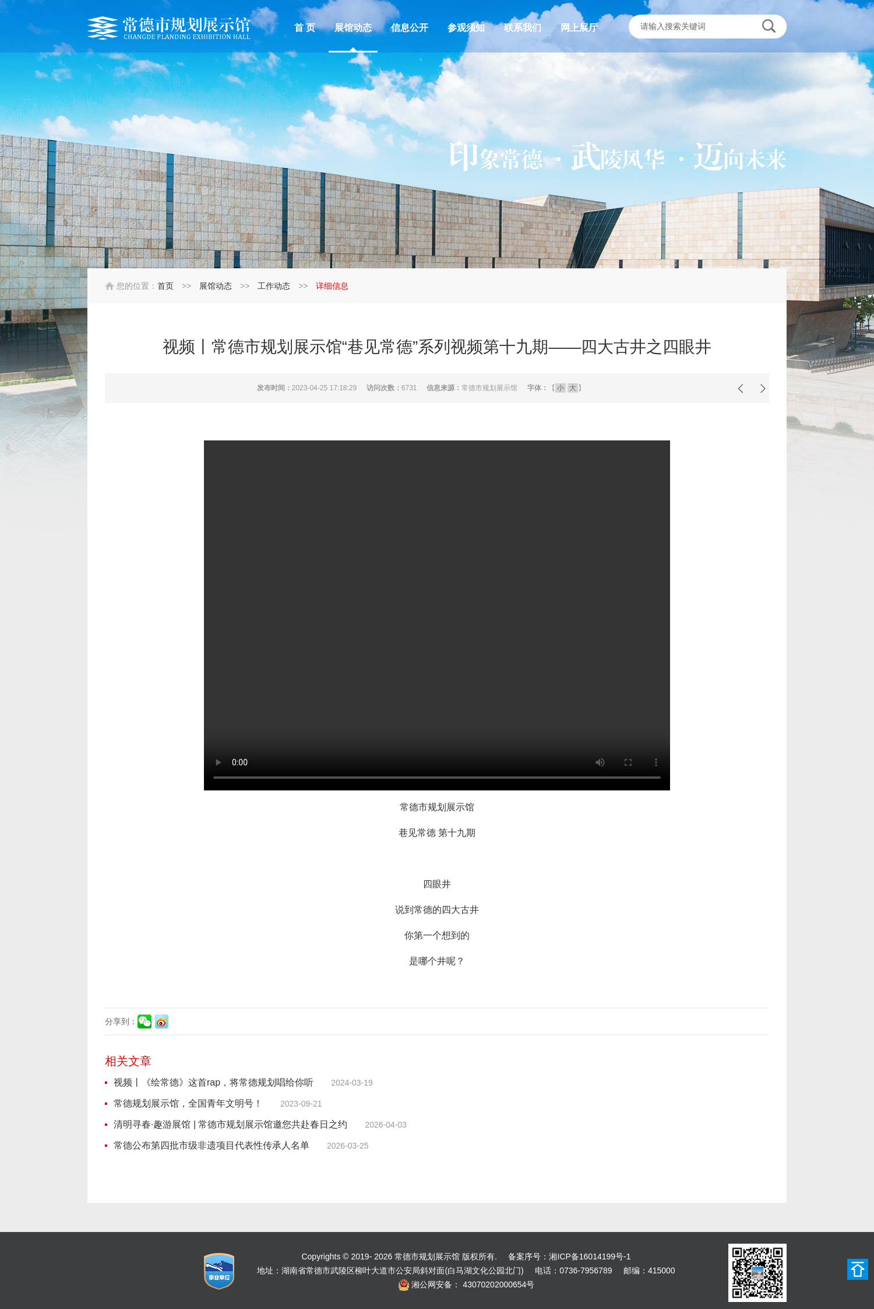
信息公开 (409, 28)
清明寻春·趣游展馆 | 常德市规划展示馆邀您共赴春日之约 (231, 1124)
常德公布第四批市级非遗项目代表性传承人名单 (211, 1145)
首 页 (304, 28)
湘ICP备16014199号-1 (589, 1256)
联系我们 (522, 28)
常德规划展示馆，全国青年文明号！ (188, 1103)
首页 (165, 285)
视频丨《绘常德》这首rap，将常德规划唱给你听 (213, 1082)
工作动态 (274, 285)
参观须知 (466, 28)
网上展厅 (579, 28)
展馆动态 (353, 28)
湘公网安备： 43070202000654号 (472, 1284)
